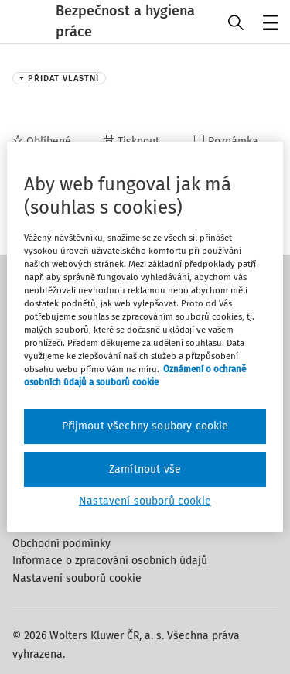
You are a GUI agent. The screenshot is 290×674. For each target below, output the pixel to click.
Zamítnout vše (145, 469)
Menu (268, 24)
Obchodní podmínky (61, 543)
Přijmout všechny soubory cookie (145, 426)
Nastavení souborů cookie (77, 578)
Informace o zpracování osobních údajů (109, 560)
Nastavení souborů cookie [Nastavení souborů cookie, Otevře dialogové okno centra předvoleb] (145, 501)
